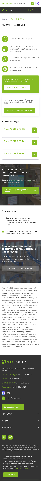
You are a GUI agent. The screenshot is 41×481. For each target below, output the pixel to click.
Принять (11, 475)
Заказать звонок (13, 407)
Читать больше (22, 469)
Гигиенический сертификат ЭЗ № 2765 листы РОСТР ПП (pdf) (19, 232)
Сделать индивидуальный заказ (20, 190)
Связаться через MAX (20, 268)
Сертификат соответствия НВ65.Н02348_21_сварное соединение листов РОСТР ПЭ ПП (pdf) (19, 221)
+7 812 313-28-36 (19, 3)
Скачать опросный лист (19, 110)
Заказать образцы (17, 88)
